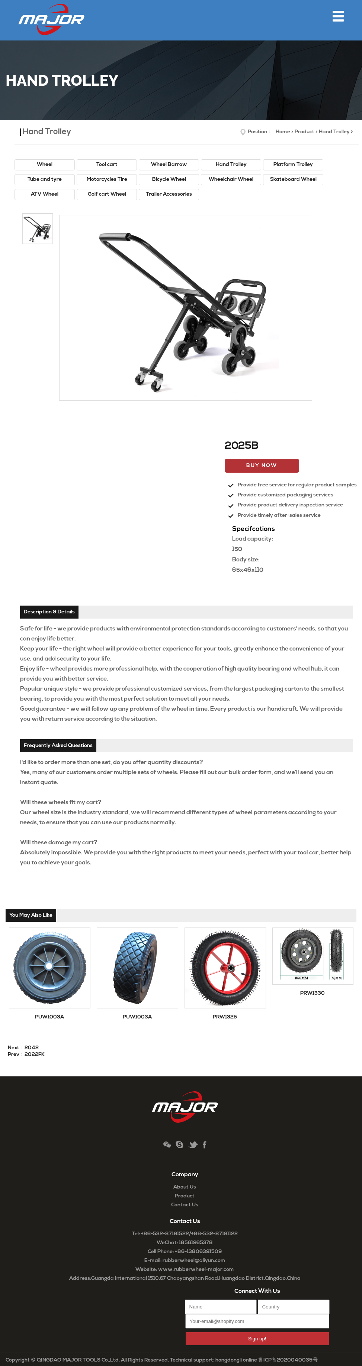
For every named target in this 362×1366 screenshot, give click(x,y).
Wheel (44, 164)
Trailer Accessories (169, 194)
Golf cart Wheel (107, 194)
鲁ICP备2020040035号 (288, 1360)
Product (304, 132)
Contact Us (184, 1205)
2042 (32, 1048)
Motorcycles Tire (107, 179)
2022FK (35, 1054)
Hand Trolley (334, 132)
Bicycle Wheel (169, 179)
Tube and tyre (45, 179)
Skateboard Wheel (293, 179)
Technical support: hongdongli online (213, 1360)
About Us (184, 1187)
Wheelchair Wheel (231, 179)
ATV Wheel (44, 194)
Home (283, 132)
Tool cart (107, 164)
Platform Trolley (293, 164)
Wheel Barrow (169, 164)
